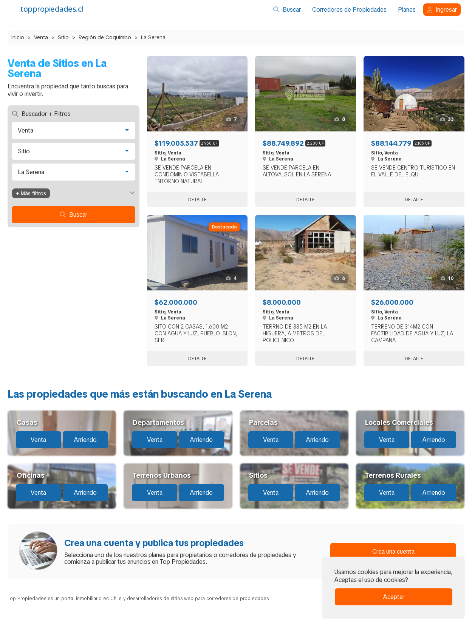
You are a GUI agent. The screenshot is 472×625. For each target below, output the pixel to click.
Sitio (63, 37)
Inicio (17, 37)
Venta (41, 37)
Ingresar (442, 10)
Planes (407, 10)
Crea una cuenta (393, 552)
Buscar (287, 10)
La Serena (153, 37)
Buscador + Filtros (41, 114)
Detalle (197, 200)
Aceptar (393, 597)
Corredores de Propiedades (349, 10)
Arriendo (85, 440)
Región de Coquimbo (105, 37)
